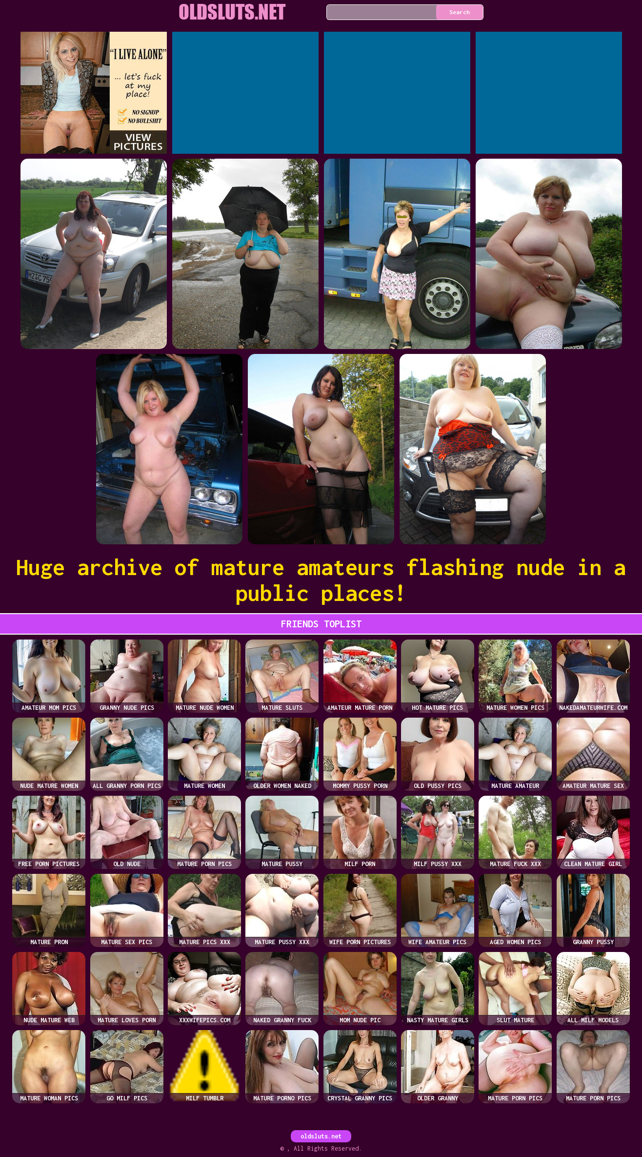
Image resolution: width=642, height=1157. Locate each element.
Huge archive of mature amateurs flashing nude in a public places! (321, 580)
